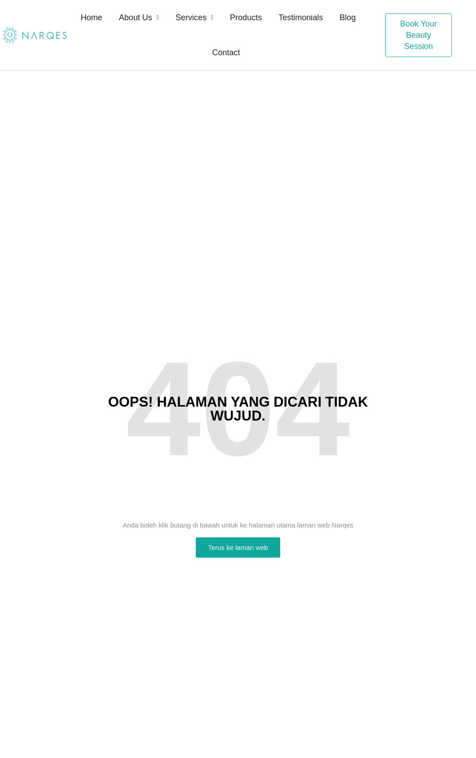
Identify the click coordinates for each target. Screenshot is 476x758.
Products (246, 17)
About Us (139, 17)
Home (91, 17)
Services (194, 17)
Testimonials (300, 17)
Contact (226, 52)
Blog (347, 17)
